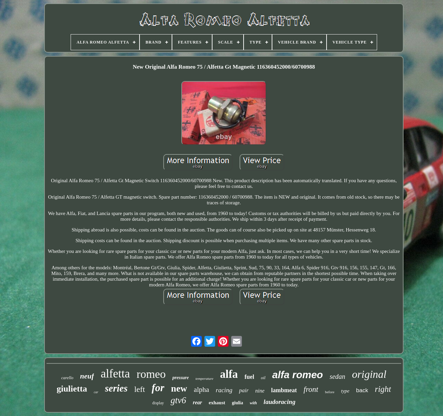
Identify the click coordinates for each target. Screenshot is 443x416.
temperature (204, 378)
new (179, 388)
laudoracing (279, 401)
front (310, 389)
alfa (229, 374)
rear (197, 402)
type (345, 391)
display (158, 403)
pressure (180, 377)
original (369, 374)
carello (67, 377)
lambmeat (284, 390)
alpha (201, 390)
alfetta (115, 373)
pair (243, 390)
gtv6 (178, 400)
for (158, 388)
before (329, 392)
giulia (237, 402)
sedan (337, 376)
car (96, 392)
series (116, 388)
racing (224, 390)
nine (260, 391)
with (253, 403)
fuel (249, 376)
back (362, 390)
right (383, 389)
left (139, 389)
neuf (87, 376)
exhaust (217, 402)
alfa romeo (297, 374)
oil (263, 377)
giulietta (72, 389)
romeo (151, 374)
